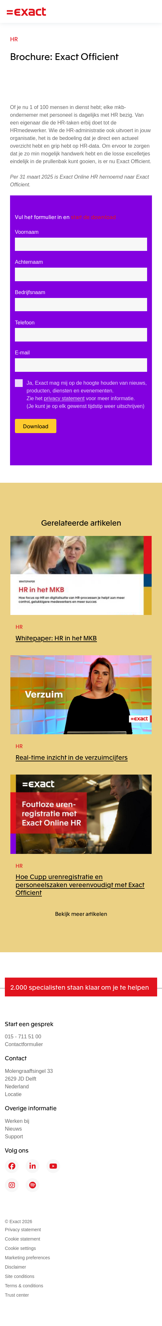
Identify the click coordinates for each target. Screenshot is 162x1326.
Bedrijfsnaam (30, 292)
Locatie (13, 1094)
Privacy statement (23, 1229)
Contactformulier (24, 1044)
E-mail (22, 352)
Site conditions (19, 1276)
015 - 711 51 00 (23, 1036)
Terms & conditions (24, 1285)
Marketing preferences (27, 1257)
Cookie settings (20, 1248)
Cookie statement (22, 1239)
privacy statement (64, 398)
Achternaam (29, 262)
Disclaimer (15, 1267)
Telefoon (25, 322)
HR (14, 39)
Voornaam (27, 232)
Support (14, 1136)
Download (35, 426)
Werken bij (17, 1121)
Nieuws (13, 1129)
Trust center (17, 1295)
